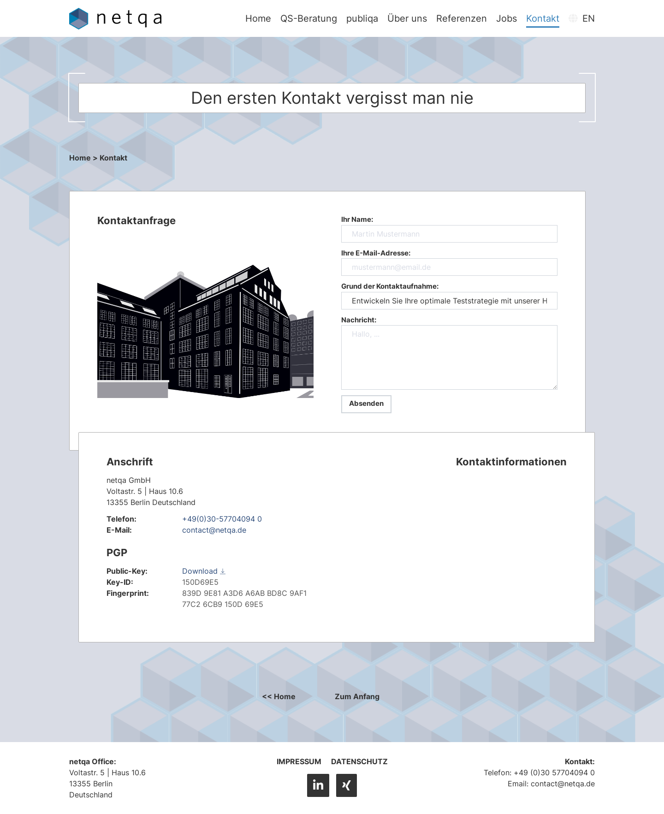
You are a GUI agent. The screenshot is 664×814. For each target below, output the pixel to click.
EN (582, 18)
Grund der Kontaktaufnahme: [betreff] (449, 295)
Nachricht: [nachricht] (449, 352)
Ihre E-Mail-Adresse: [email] (449, 262)
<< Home (279, 696)
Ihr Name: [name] (449, 229)
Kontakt (543, 18)
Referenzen (462, 18)
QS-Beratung (309, 18)
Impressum (299, 761)
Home (259, 18)
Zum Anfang (357, 696)
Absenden (366, 403)
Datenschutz (359, 761)
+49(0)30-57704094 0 (222, 518)
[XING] (346, 785)
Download (203, 571)
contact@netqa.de (214, 530)
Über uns (408, 18)
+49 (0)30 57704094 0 (554, 772)
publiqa (363, 18)
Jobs (507, 18)
